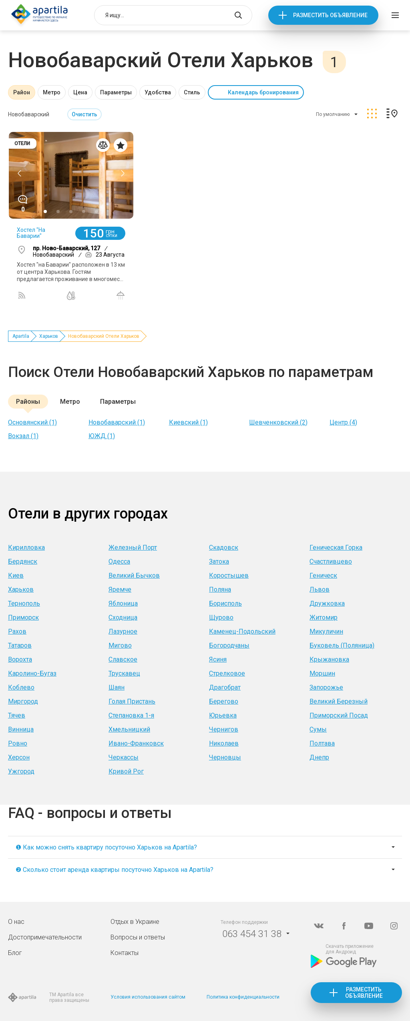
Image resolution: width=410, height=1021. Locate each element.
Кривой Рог (126, 771)
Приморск (23, 617)
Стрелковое (227, 673)
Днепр (319, 757)
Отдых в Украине (135, 921)
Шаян (117, 687)
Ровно (17, 743)
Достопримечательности (45, 937)
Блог (15, 953)
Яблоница (123, 603)
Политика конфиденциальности (243, 997)
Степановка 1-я (131, 715)
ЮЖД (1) (101, 436)
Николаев (224, 743)
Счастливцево (331, 561)
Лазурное (123, 631)
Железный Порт (133, 547)
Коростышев (229, 575)
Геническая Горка (336, 547)
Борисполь (225, 603)
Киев (16, 575)
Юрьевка (223, 715)
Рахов (17, 631)
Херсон (19, 757)
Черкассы (124, 757)
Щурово (221, 617)
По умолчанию (333, 114)
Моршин (322, 673)
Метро (51, 92)
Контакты (125, 953)
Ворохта (20, 659)
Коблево (21, 687)
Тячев (16, 715)
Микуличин (326, 631)
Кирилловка (26, 547)
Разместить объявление (330, 15)
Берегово (223, 701)
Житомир (324, 617)
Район (21, 92)
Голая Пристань (132, 701)
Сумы (318, 729)
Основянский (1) (32, 422)
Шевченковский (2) (278, 422)
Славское (123, 659)
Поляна (220, 589)
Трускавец (124, 673)
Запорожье (326, 687)
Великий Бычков (134, 575)
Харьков (48, 336)
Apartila (20, 336)
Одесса (119, 561)
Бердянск (22, 561)
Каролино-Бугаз (32, 673)
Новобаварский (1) (116, 422)
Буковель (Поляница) (342, 645)
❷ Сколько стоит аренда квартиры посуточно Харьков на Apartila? (114, 869)
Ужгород (21, 771)
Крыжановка (329, 659)
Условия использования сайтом (148, 997)
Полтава (322, 743)
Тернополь (24, 603)
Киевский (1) (188, 422)
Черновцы (225, 757)
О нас (16, 921)
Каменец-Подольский (242, 631)
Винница (21, 729)
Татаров (20, 645)
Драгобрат (225, 687)
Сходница (123, 617)
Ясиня (218, 659)
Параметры (116, 92)
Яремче (120, 589)
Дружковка (327, 603)
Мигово (120, 645)
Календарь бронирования (263, 92)
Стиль (192, 92)
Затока (219, 561)
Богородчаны (229, 645)
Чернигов (223, 729)
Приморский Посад (339, 715)
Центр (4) (343, 422)
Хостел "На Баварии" (31, 233)
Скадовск (223, 547)
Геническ (323, 575)
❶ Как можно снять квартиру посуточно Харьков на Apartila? (106, 847)
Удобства (158, 92)
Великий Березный (339, 701)
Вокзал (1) (23, 436)
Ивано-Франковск (136, 743)
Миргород (23, 701)
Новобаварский (28, 114)
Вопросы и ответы (138, 937)
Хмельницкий (129, 729)
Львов (320, 589)
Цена (80, 92)
